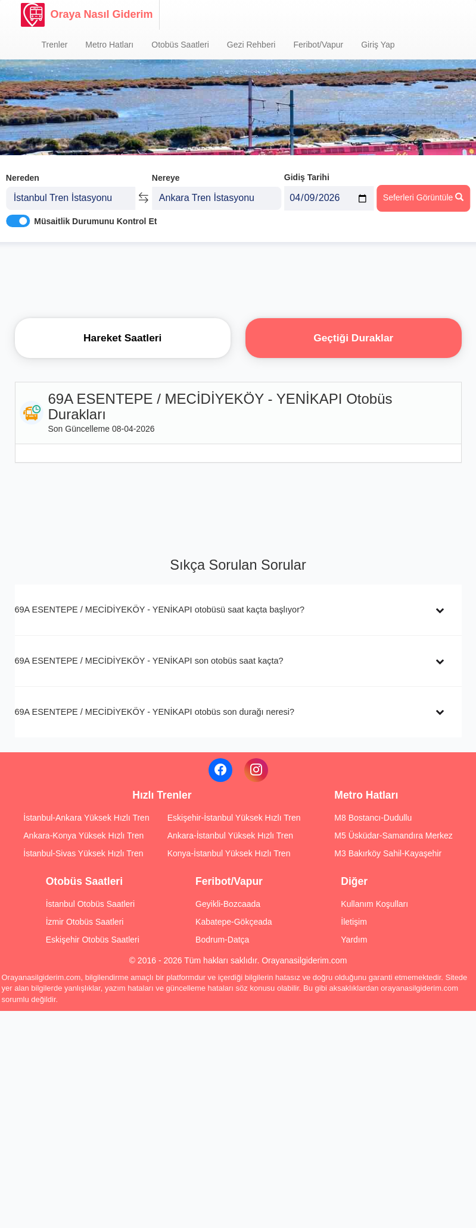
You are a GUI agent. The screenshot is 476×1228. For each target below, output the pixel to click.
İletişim (354, 922)
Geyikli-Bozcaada (227, 904)
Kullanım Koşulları (374, 904)
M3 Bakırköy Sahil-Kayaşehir (387, 853)
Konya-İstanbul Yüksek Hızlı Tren (229, 853)
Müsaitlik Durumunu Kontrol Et (95, 214)
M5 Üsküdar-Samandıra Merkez (393, 835)
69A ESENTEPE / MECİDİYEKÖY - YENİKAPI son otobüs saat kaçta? (149, 660)
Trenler (55, 44)
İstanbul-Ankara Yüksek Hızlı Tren (86, 817)
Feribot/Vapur (318, 44)
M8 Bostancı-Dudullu (373, 817)
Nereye (166, 171)
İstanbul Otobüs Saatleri (90, 904)
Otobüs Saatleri (180, 44)
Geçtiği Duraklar (353, 338)
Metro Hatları (109, 44)
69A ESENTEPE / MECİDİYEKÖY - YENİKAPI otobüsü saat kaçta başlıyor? (160, 609)
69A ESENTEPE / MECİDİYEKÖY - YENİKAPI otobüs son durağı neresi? (155, 712)
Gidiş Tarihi (306, 170)
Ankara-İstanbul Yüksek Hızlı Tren (230, 835)
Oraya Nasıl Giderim (87, 15)
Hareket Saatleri (122, 338)
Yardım (354, 939)
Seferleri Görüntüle (423, 191)
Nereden (22, 171)
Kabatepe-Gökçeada (233, 922)
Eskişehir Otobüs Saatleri (92, 939)
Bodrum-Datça (222, 939)
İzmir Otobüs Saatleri (85, 922)
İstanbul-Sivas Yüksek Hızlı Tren (83, 853)
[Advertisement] (238, 276)
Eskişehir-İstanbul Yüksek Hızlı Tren (234, 817)
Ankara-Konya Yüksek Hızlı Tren (83, 835)
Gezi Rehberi (251, 44)
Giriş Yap (377, 44)
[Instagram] (256, 770)
